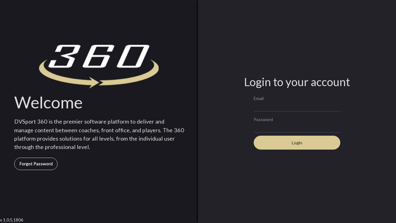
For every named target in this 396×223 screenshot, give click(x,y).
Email (259, 98)
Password (263, 119)
